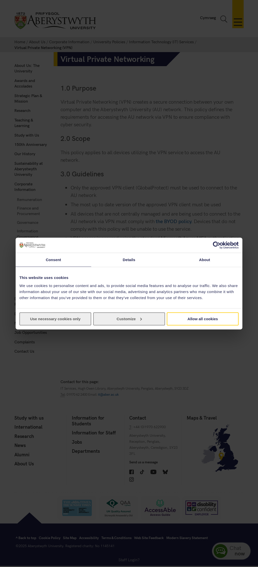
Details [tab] (129, 260)
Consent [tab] (53, 260)
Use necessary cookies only (55, 318)
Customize (129, 318)
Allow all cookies (202, 318)
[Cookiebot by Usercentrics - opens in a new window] (217, 245)
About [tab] (204, 260)
